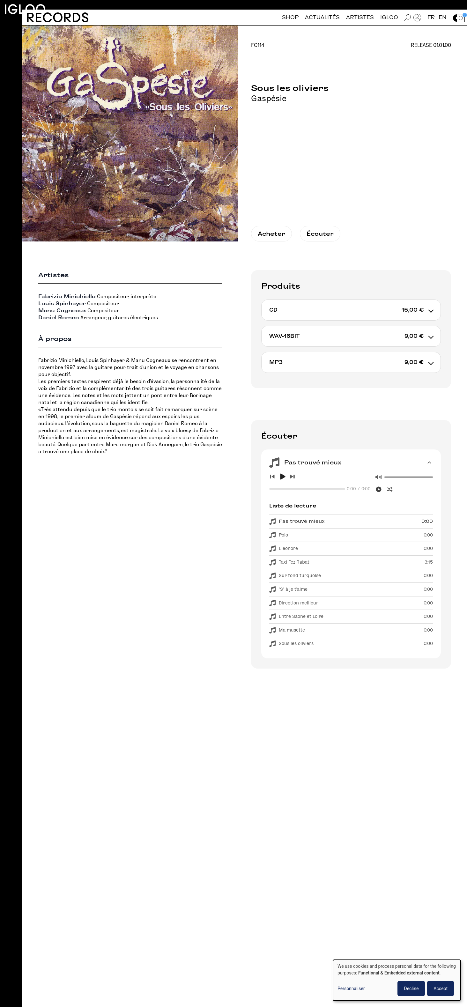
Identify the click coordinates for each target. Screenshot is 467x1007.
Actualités (322, 17)
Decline (411, 988)
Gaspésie (268, 98)
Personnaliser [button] (351, 988)
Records (57, 17)
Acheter (271, 234)
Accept (441, 988)
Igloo (25, 9)
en (443, 17)
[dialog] (397, 980)
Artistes (360, 17)
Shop (290, 17)
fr (431, 17)
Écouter (320, 234)
